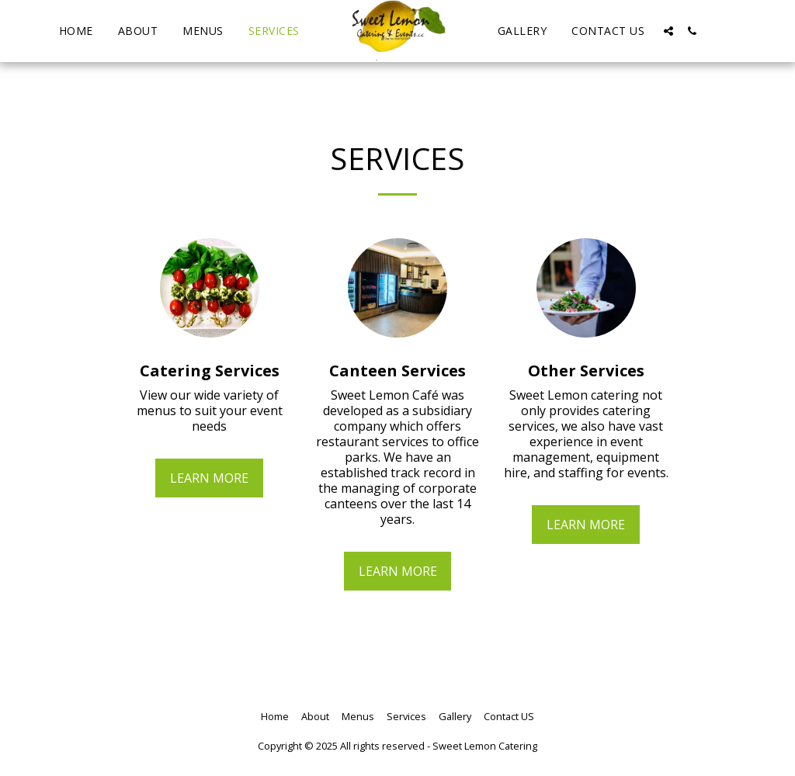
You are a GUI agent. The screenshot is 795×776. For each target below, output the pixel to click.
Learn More (209, 478)
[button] (668, 31)
